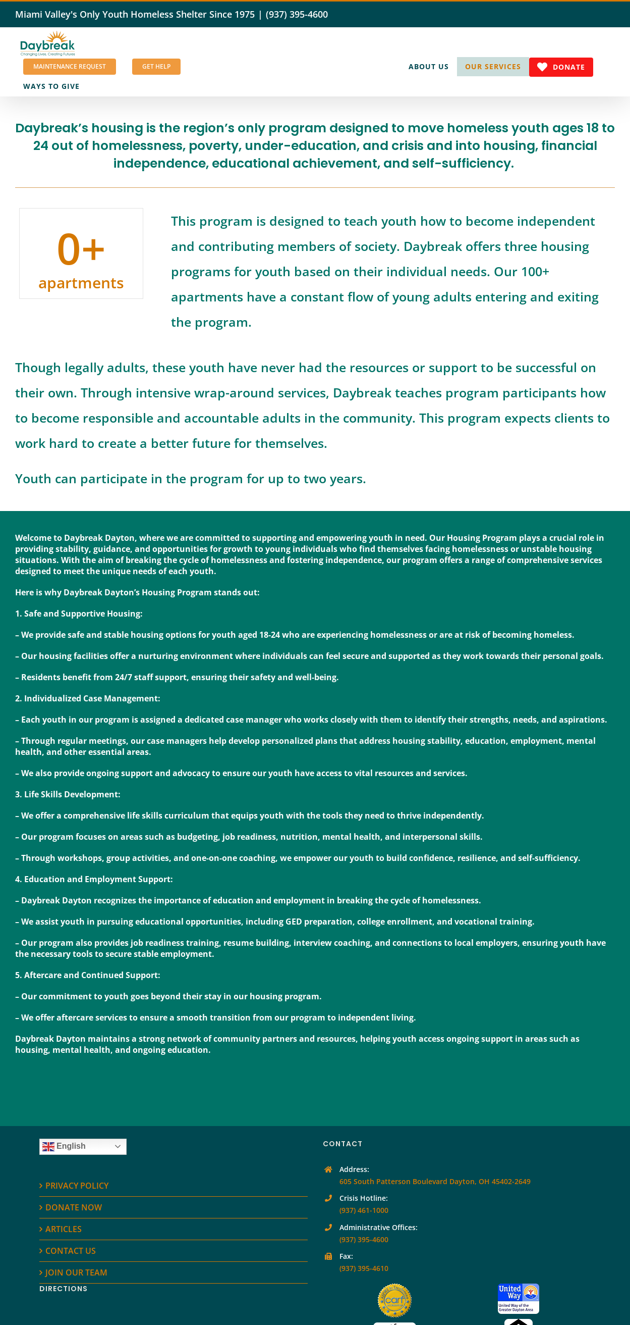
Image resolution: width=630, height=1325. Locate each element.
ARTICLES (63, 1229)
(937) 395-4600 (297, 14)
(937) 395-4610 (363, 1268)
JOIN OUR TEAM (76, 1272)
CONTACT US (70, 1250)
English (64, 1147)
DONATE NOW (73, 1207)
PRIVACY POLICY (76, 1185)
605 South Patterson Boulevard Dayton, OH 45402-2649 (435, 1181)
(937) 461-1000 (363, 1210)
